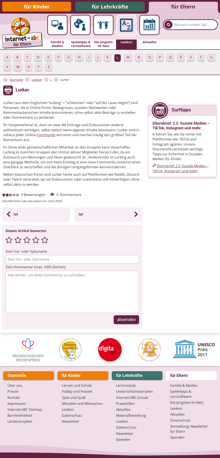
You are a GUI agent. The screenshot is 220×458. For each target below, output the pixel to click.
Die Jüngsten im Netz (187, 402)
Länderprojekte (19, 421)
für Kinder (37, 6)
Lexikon (37, 80)
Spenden (123, 440)
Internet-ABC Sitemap (24, 410)
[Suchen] (168, 28)
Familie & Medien (184, 386)
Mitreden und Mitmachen (82, 403)
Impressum (16, 403)
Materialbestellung (131, 416)
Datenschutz (72, 416)
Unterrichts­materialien (134, 392)
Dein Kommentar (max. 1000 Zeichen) (36, 267)
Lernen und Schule (77, 386)
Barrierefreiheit (19, 416)
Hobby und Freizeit (77, 392)
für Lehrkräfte (110, 6)
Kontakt (13, 397)
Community (46, 135)
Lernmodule (126, 386)
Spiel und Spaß (74, 397)
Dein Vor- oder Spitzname (26, 252)
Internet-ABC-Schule (132, 397)
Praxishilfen (125, 403)
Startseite (16, 80)
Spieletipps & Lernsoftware (180, 394)
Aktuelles (123, 410)
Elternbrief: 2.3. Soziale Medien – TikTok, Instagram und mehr (180, 169)
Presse (12, 392)
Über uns (14, 386)
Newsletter (70, 421)
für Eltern (183, 6)
